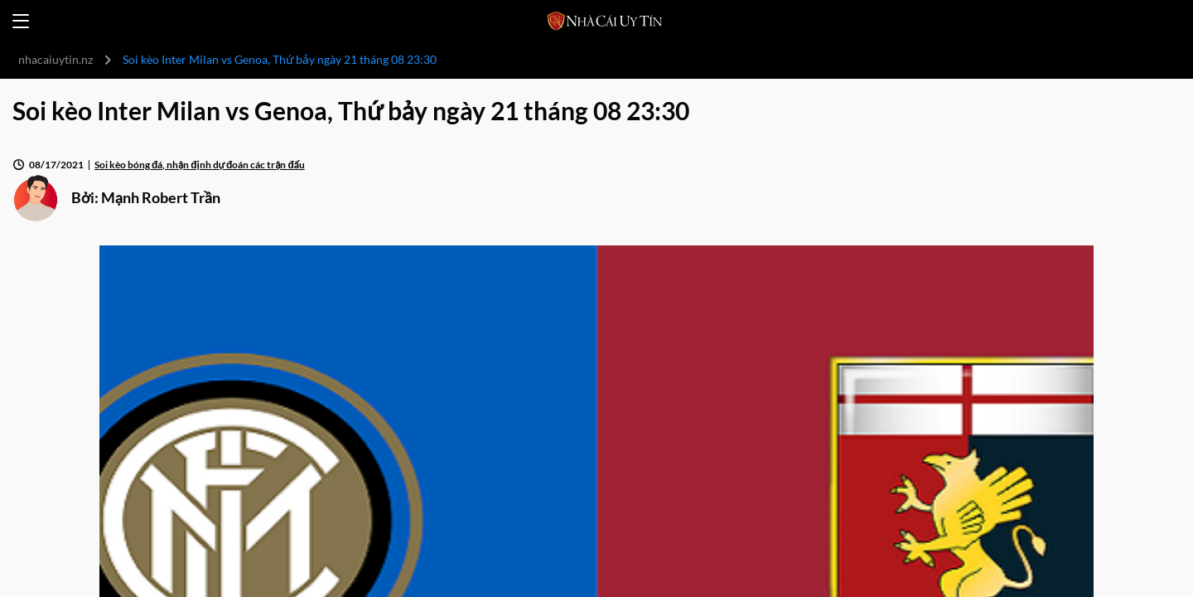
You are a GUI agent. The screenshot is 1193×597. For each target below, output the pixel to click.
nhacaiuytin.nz (55, 59)
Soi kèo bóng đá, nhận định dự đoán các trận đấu (199, 164)
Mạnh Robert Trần (160, 197)
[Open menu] (20, 21)
